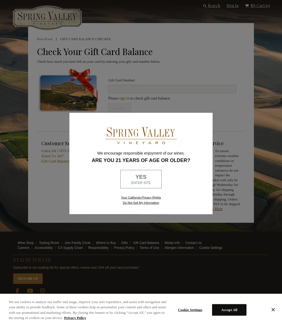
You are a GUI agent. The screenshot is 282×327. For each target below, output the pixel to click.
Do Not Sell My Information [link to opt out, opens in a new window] (141, 202)
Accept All (229, 310)
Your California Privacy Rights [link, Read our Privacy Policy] (141, 197)
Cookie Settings (190, 310)
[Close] (273, 310)
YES (141, 179)
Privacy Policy (75, 318)
